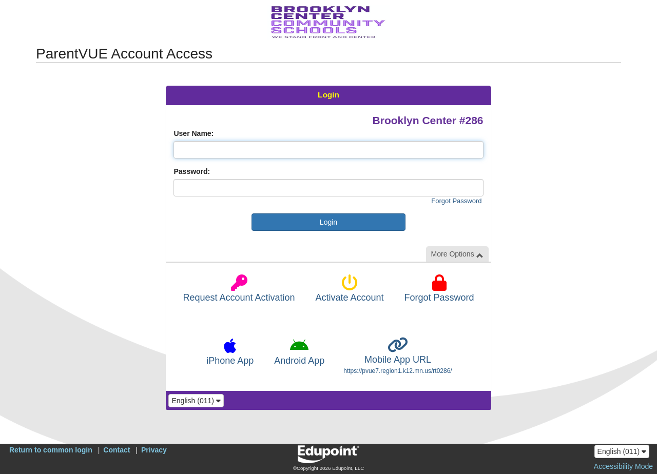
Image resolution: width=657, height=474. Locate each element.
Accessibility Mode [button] (623, 466)
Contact (116, 450)
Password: (191, 171)
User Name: (193, 133)
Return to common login (50, 450)
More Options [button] (457, 254)
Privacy (154, 450)
